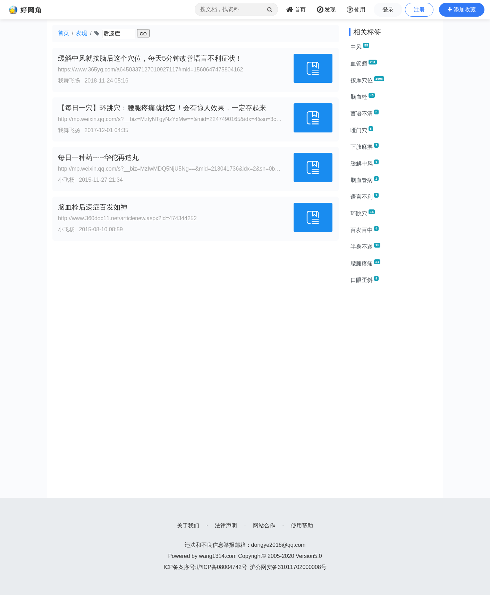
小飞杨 (66, 180)
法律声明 (226, 525)
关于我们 (188, 525)
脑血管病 (364, 179)
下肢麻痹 (364, 146)
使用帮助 (302, 525)
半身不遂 (365, 246)
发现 (81, 33)
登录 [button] (388, 9)
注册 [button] (419, 9)
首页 (63, 33)
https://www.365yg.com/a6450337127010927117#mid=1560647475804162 (150, 69)
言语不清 (364, 113)
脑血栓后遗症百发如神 (92, 207)
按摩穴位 (367, 79)
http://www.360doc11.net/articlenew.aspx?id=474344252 (127, 218)
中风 (359, 46)
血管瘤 (363, 63)
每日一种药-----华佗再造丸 (98, 157)
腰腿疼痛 (365, 262)
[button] (461, 10)
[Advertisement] (393, 394)
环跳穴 (362, 212)
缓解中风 (364, 162)
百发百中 (364, 229)
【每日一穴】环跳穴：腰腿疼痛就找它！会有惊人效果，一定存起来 (162, 108)
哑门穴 (361, 129)
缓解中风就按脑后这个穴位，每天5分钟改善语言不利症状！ (150, 58)
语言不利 (364, 196)
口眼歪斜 (364, 279)
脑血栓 (362, 96)
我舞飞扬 (69, 81)
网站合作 (264, 525)
